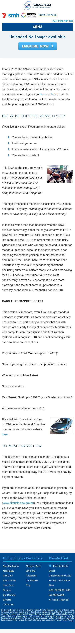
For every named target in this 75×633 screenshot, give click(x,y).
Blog (28, 585)
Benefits (7, 600)
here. (5, 434)
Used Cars (8, 585)
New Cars (8, 575)
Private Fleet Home (38, 5)
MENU (37, 26)
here (43, 94)
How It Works (9, 580)
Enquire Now (37, 46)
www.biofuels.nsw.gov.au (18, 503)
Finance (7, 590)
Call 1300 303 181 (62, 21)
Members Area (33, 566)
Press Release (47, 15)
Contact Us (8, 604)
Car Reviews (9, 595)
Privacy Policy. (67, 620)
